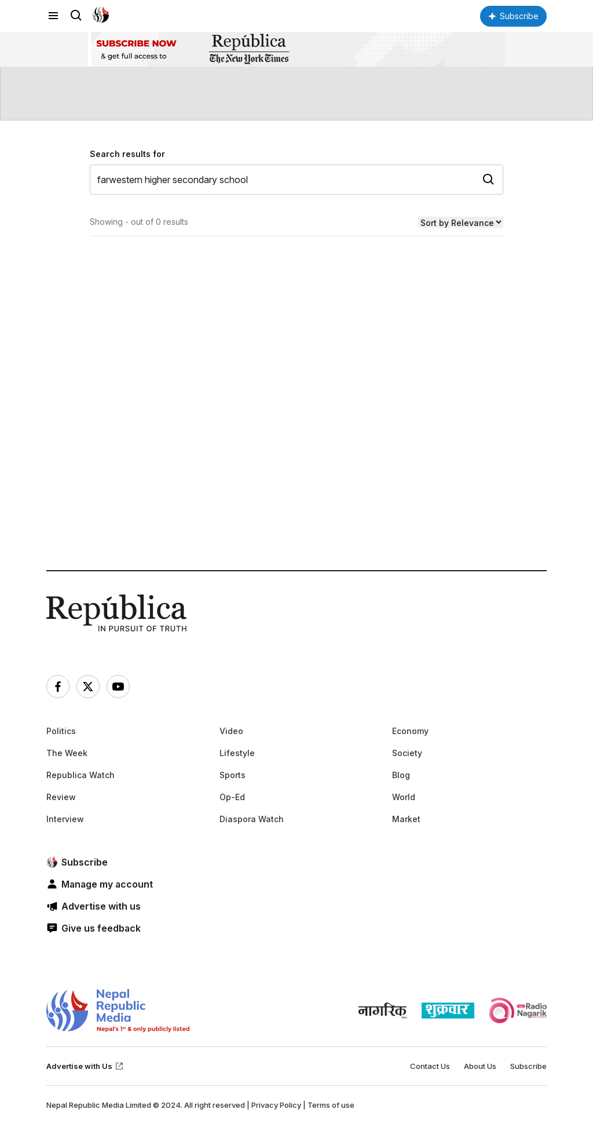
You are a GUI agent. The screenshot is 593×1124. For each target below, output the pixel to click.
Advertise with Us (85, 1066)
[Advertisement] (296, 445)
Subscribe (528, 1066)
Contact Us (430, 1066)
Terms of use (331, 1105)
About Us (480, 1066)
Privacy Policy (276, 1105)
